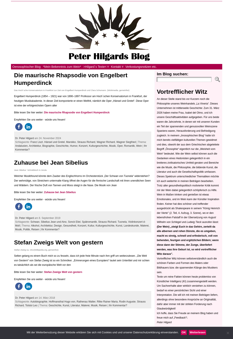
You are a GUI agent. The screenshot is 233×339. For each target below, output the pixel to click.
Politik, (27, 229)
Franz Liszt (36, 142)
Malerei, (144, 225)
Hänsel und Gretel (54, 142)
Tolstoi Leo (31, 305)
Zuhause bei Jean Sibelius (51, 162)
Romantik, (130, 145)
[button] (19, 126)
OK (184, 332)
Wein (139, 145)
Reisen (35, 229)
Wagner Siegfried (126, 142)
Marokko (71, 142)
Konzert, (84, 145)
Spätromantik (89, 221)
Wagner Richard (106, 142)
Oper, (120, 145)
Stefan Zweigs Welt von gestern (58, 242)
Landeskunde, (132, 225)
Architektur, (35, 145)
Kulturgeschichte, (99, 145)
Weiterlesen (198, 332)
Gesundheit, (70, 225)
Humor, (74, 145)
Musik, (113, 145)
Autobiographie (39, 301)
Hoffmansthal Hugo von (62, 301)
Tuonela (122, 221)
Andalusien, (22, 145)
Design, (58, 225)
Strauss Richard (86, 142)
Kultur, (91, 225)
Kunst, (120, 225)
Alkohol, (35, 225)
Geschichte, (63, 145)
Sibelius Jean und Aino (54, 221)
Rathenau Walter (86, 301)
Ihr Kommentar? (50, 229)
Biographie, (49, 145)
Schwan (35, 221)
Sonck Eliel (74, 221)
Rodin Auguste (127, 301)
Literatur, (76, 305)
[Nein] (228, 333)
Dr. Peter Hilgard (24, 138)
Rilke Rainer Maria (107, 301)
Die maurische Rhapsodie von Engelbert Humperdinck (77, 112)
